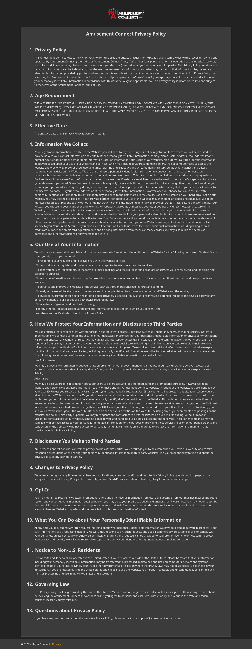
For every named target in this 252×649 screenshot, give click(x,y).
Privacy (56, 644)
